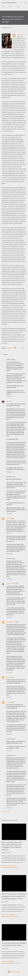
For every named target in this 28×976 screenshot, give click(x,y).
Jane (7, 401)
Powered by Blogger (14, 971)
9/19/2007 (9, 396)
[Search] (22, 3)
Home (3, 6)
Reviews (11, 6)
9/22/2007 (9, 750)
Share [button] (22, 348)
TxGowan (8, 702)
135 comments (10, 914)
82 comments (10, 961)
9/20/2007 (9, 697)
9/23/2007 (9, 807)
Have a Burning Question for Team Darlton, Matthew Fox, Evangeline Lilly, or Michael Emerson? (12, 846)
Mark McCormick (11, 622)
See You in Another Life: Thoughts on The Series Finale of (14, 944)
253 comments (10, 865)
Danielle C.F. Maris (11, 583)
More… (18, 6)
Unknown (8, 518)
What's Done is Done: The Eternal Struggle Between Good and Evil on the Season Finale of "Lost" (14, 896)
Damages (8, 348)
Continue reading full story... (10, 867)
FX (12, 348)
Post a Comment (6, 811)
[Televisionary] (9, 3)
